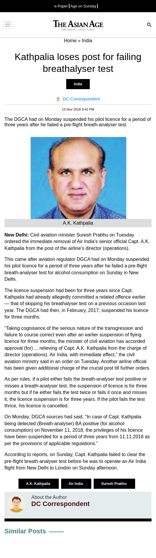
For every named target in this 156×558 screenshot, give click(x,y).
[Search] (149, 25)
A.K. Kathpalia (38, 484)
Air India (76, 484)
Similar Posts (25, 531)
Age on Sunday (83, 6)
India (78, 84)
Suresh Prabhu (114, 484)
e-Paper (61, 6)
